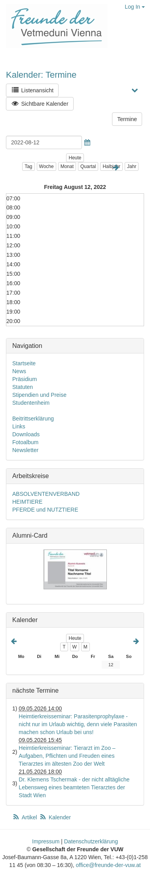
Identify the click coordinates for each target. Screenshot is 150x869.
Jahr (131, 166)
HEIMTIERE (27, 502)
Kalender (55, 817)
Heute (74, 158)
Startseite (24, 363)
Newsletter (25, 450)
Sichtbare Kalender (39, 103)
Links (18, 426)
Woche (46, 166)
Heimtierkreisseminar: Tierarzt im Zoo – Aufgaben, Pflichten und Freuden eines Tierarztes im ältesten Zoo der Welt (67, 756)
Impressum (45, 841)
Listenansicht (32, 90)
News (19, 371)
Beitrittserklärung (33, 418)
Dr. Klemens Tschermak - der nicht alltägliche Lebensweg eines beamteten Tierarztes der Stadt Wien (74, 787)
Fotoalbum (25, 442)
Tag (28, 166)
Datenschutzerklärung (91, 841)
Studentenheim (30, 403)
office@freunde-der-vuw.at (108, 865)
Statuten (22, 387)
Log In (135, 7)
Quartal (88, 166)
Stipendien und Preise (39, 395)
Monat (67, 166)
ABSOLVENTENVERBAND (46, 494)
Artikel (25, 817)
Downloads (26, 434)
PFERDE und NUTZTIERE (45, 509)
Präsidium (24, 379)
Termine (127, 119)
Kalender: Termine (41, 75)
